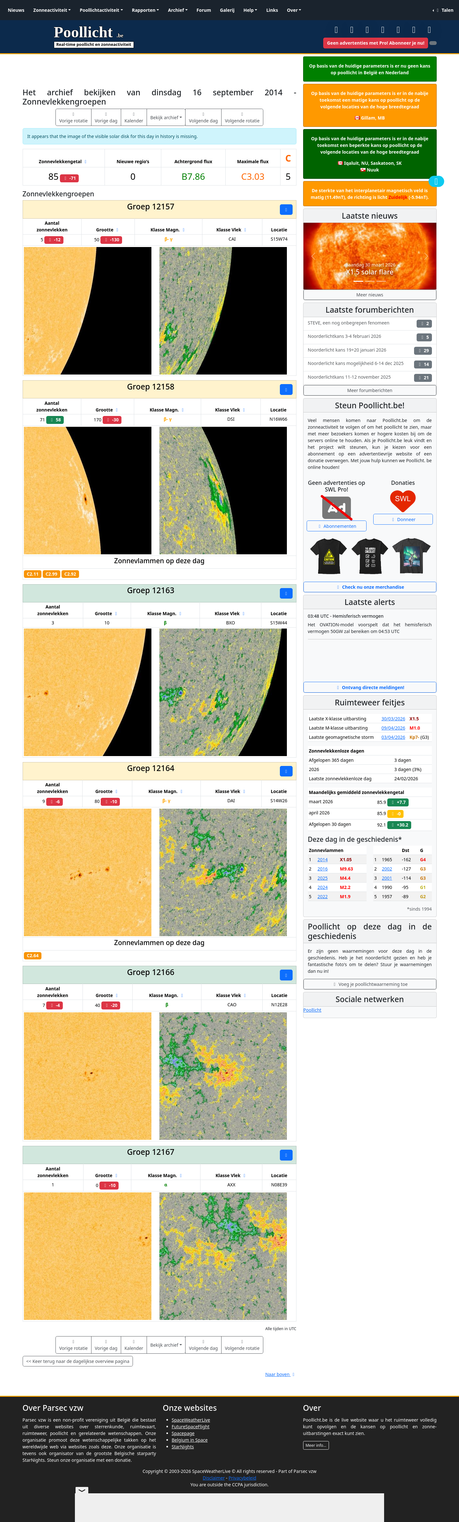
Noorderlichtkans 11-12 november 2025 (370, 378)
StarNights (183, 1447)
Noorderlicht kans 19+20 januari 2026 (370, 351)
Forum (204, 10)
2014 (322, 859)
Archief (176, 10)
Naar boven (280, 1374)
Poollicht (312, 1010)
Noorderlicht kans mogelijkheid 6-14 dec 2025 (370, 364)
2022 (322, 896)
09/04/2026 (393, 728)
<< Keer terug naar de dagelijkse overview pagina (77, 1361)
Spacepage (183, 1433)
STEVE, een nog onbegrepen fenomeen (370, 324)
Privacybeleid (242, 1478)
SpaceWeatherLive (191, 1420)
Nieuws (16, 10)
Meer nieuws (369, 295)
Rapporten (144, 10)
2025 (322, 878)
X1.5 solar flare (370, 271)
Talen (444, 10)
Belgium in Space (190, 1440)
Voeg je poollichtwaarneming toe (370, 984)
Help (249, 10)
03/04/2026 (393, 737)
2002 (387, 869)
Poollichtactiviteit (99, 10)
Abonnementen (336, 526)
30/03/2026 (393, 719)
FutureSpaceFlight (191, 1427)
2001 (387, 878)
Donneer (403, 519)
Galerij (227, 10)
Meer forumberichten (369, 390)
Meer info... (316, 1445)
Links (272, 10)
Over (292, 10)
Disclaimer (214, 1478)
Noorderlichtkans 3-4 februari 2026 (370, 337)
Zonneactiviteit (50, 10)
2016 (322, 869)
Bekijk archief (164, 117)
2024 (322, 887)
